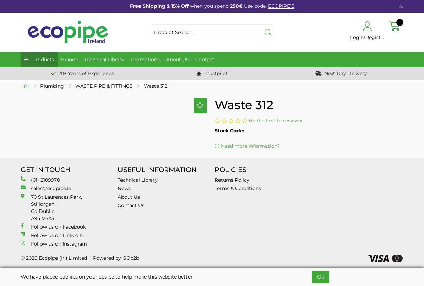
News (124, 188)
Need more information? (247, 146)
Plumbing (52, 86)
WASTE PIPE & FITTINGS (104, 86)
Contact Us (131, 205)
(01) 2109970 (40, 179)
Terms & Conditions (238, 188)
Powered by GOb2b (116, 258)
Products (42, 59)
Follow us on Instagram (54, 243)
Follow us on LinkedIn (52, 235)
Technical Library (104, 59)
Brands (69, 59)
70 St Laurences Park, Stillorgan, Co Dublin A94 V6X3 (51, 207)
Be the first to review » (276, 121)
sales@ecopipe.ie (46, 188)
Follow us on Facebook (53, 226)
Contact (204, 59)
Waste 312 (155, 86)
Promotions (145, 59)
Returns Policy (232, 180)
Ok (320, 277)
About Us (177, 59)
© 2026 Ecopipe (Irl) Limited (54, 258)
